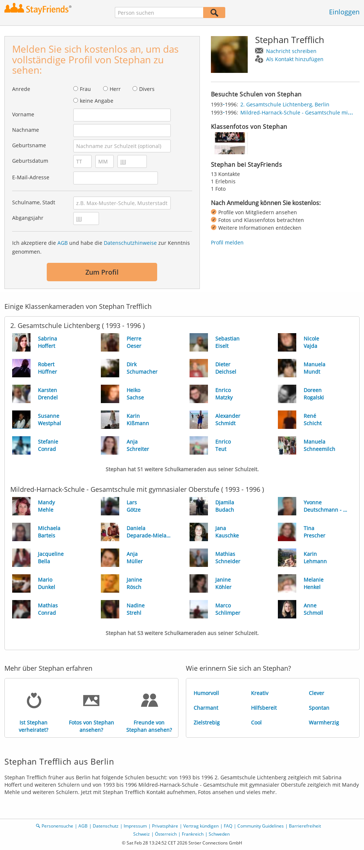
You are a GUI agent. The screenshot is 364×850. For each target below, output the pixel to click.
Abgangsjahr (27, 217)
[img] (229, 143)
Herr (115, 88)
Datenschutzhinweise (130, 242)
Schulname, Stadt (33, 202)
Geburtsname (29, 145)
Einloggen (344, 11)
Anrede (21, 88)
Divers (147, 88)
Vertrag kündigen (201, 826)
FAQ (228, 826)
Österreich (166, 834)
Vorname (23, 114)
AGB (62, 242)
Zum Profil (102, 272)
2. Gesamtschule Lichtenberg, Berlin (284, 104)
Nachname (25, 129)
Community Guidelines (260, 826)
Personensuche (57, 826)
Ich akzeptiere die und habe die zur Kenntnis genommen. (101, 247)
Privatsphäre (165, 826)
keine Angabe (96, 100)
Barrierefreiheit (305, 826)
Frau (85, 88)
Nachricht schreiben (291, 50)
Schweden (219, 834)
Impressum (135, 826)
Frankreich (193, 834)
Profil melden (227, 242)
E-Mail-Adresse (30, 177)
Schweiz (141, 834)
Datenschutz (106, 826)
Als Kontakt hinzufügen (295, 59)
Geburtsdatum (30, 160)
